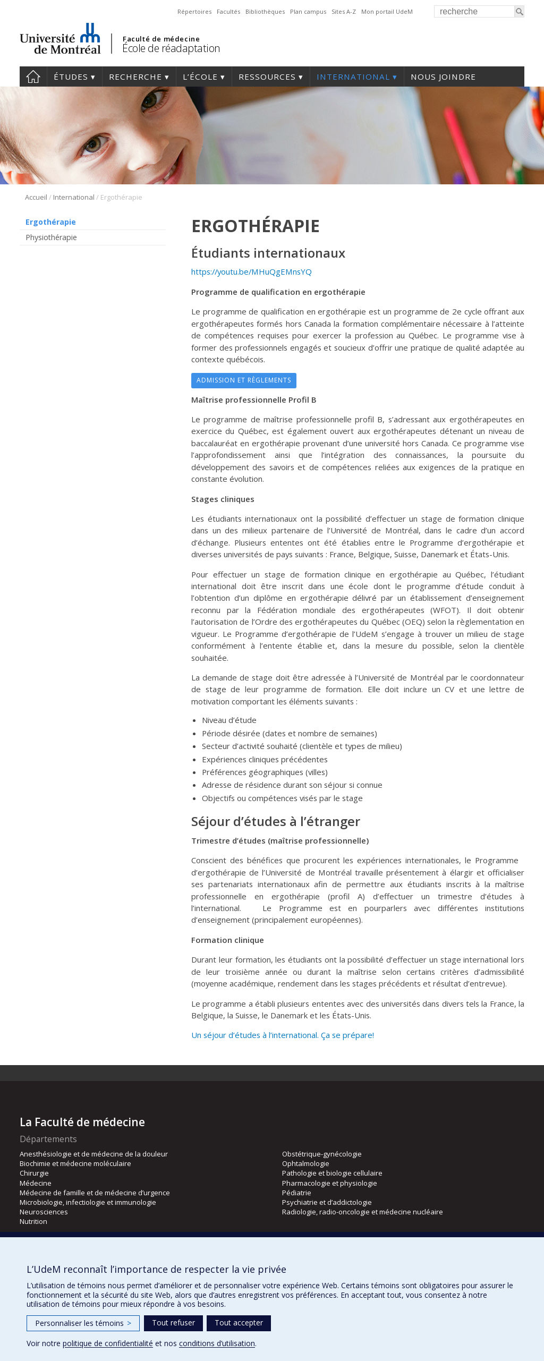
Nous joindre (443, 76)
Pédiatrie (296, 1192)
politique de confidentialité (108, 1343)
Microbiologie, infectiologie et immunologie (88, 1202)
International (353, 76)
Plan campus (308, 11)
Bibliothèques (265, 11)
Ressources (267, 76)
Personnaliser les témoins (83, 1323)
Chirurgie (34, 1173)
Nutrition (33, 1221)
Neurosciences (44, 1212)
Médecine (36, 1183)
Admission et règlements (244, 380)
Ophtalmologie (305, 1163)
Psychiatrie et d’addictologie (327, 1202)
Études (71, 76)
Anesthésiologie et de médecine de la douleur (94, 1154)
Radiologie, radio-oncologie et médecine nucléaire (362, 1212)
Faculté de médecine (161, 39)
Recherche (135, 76)
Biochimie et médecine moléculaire (75, 1163)
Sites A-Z (344, 11)
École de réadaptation (171, 48)
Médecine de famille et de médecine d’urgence (95, 1192)
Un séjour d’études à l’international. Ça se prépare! (282, 1035)
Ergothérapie (51, 222)
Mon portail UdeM (387, 11)
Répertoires (194, 11)
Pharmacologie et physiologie (329, 1183)
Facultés (228, 11)
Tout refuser (173, 1322)
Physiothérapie (51, 237)
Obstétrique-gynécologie (322, 1154)
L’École (200, 76)
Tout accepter (239, 1322)
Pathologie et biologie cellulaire (332, 1173)
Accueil (33, 76)
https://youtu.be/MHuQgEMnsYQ (251, 271)
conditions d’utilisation (217, 1343)
